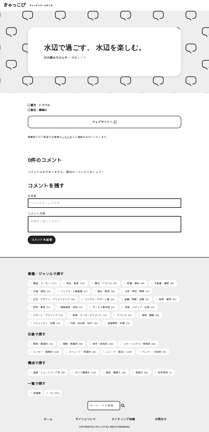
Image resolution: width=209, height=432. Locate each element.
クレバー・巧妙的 (153, 351)
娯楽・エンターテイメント (88, 315)
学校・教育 (41, 307)
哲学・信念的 (102, 343)
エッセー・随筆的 (45, 351)
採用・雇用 (166, 299)
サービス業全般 (102, 307)
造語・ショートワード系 (48, 372)
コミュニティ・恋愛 (45, 323)
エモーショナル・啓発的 (138, 343)
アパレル (123, 315)
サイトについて (85, 419)
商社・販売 (105, 291)
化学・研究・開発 (136, 291)
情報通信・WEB (70, 307)
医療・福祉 (134, 283)
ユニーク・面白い (118, 351)
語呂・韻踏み (37, 110)
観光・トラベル (39, 105)
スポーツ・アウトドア (47, 315)
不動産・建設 (163, 283)
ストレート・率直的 (81, 351)
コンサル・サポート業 (98, 299)
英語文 (140, 372)
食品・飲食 (74, 283)
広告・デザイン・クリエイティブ (53, 299)
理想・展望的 (42, 343)
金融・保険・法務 (135, 299)
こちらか (67, 137)
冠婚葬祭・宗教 (117, 323)
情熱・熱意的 (71, 343)
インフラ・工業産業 (73, 291)
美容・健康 (149, 315)
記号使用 (164, 372)
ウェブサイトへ (104, 122)
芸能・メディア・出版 (138, 307)
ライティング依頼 (123, 419)
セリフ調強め (84, 372)
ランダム (53, 393)
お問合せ (161, 419)
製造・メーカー (44, 283)
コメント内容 (36, 213)
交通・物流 (41, 291)
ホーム (48, 419)
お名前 (32, 196)
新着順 (35, 393)
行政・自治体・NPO (83, 323)
